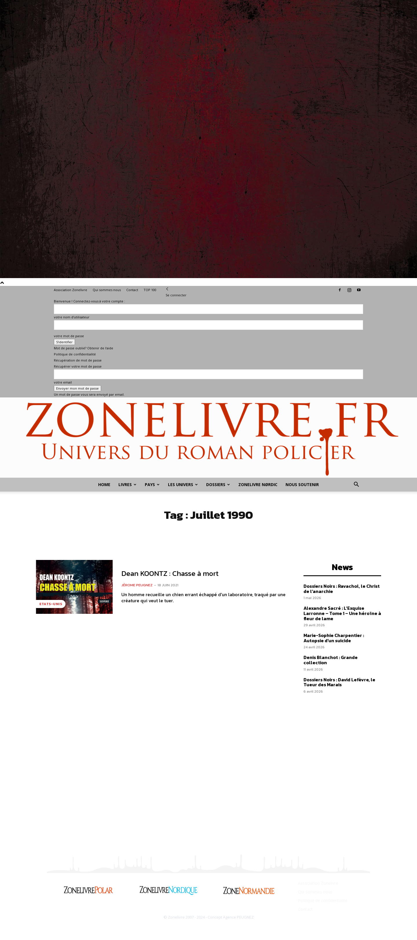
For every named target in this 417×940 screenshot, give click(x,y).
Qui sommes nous (107, 290)
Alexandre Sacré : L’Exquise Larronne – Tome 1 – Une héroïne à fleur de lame (342, 613)
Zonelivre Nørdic (257, 484)
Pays (152, 484)
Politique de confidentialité (75, 354)
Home (104, 484)
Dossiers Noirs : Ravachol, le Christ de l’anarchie (341, 589)
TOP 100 (150, 290)
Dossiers (218, 484)
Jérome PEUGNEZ (137, 585)
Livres (127, 484)
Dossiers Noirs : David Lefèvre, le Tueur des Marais (339, 682)
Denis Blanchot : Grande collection (330, 660)
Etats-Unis (50, 604)
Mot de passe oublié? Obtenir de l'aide (83, 348)
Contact (132, 290)
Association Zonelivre (70, 290)
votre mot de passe (69, 336)
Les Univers (183, 484)
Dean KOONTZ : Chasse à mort (170, 573)
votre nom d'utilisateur (71, 317)
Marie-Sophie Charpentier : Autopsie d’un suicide (333, 638)
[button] (356, 485)
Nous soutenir (302, 484)
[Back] (167, 289)
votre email (63, 382)
